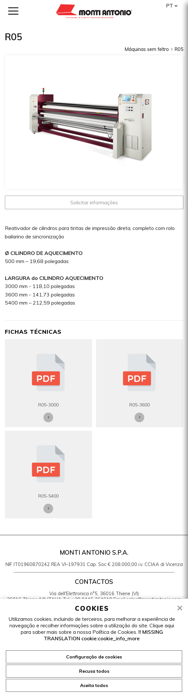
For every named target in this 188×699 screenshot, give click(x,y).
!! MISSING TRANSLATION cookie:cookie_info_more (103, 635)
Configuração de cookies (94, 657)
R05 (179, 49)
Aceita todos (94, 685)
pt (169, 6)
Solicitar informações (94, 202)
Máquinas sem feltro (149, 49)
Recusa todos (94, 671)
